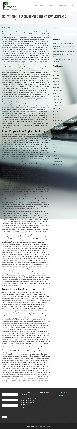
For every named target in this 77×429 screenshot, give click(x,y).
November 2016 (57, 129)
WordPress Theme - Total (34, 426)
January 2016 (57, 132)
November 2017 (57, 120)
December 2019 (58, 96)
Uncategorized (57, 147)
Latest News (45, 392)
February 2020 (57, 90)
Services (51, 6)
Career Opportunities (61, 6)
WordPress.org (57, 165)
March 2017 (56, 123)
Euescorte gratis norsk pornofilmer (63, 51)
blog (54, 144)
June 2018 (56, 117)
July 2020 (56, 75)
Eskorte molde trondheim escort (63, 43)
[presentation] (13, 411)
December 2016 (58, 126)
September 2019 (58, 105)
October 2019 (57, 102)
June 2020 (56, 78)
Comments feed (58, 162)
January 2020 (57, 93)
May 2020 (56, 81)
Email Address (6, 397)
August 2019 (56, 108)
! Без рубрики (56, 141)
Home (30, 6)
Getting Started (43, 6)
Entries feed (56, 158)
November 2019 (57, 99)
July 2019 (55, 111)
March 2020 (56, 87)
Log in (55, 155)
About (35, 6)
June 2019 (56, 114)
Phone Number (5, 403)
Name (4, 392)
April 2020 (56, 84)
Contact (71, 6)
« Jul (22, 407)
